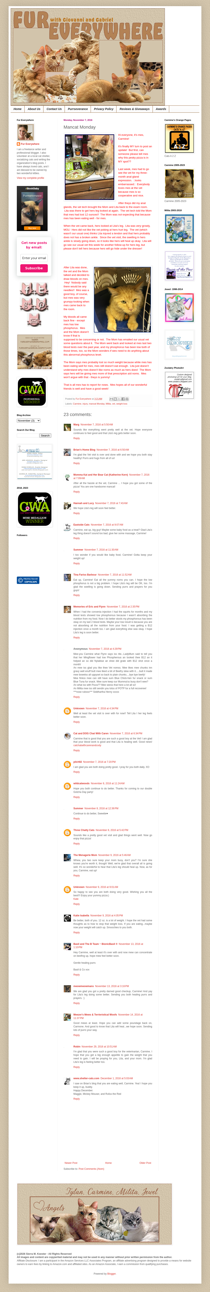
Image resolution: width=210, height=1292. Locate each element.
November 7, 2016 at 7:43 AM (111, 503)
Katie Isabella (81, 915)
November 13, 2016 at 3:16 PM (112, 986)
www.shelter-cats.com (86, 1078)
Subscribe (34, 268)
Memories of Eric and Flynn (89, 606)
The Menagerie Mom (85, 855)
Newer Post (71, 1163)
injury (85, 403)
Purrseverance (78, 109)
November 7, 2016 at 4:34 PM (102, 708)
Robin (76, 1046)
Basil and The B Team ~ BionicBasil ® (95, 944)
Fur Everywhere (30, 144)
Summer (78, 549)
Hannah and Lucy (83, 503)
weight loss (121, 403)
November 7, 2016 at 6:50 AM (113, 449)
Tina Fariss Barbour (85, 574)
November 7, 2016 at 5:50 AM (97, 424)
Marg (76, 424)
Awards (161, 109)
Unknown (78, 708)
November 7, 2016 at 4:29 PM (105, 648)
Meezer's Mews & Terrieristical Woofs (95, 1014)
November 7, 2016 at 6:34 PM (126, 733)
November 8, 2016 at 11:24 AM (107, 783)
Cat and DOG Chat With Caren (90, 733)
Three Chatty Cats (84, 830)
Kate (76, 899)
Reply (76, 438)
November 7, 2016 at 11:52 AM (114, 574)
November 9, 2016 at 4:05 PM (106, 915)
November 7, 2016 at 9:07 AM (107, 524)
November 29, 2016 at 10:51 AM (99, 1046)
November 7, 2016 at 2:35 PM (123, 606)
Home (18, 109)
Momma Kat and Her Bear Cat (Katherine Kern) (100, 474)
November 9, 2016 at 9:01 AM (102, 887)
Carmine (77, 403)
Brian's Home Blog (84, 449)
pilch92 (77, 761)
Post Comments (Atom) (91, 1168)
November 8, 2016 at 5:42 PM (112, 830)
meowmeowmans (83, 986)
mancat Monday (97, 403)
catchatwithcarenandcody (87, 745)
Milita (108, 403)
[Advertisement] (176, 467)
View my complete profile (30, 178)
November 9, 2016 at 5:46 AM (114, 855)
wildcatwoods (81, 783)
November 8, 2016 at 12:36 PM (101, 808)
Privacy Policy (103, 109)
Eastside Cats (81, 524)
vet (113, 403)
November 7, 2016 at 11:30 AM (101, 549)
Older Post (145, 1163)
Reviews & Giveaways (135, 109)
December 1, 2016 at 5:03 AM (116, 1078)
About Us (34, 109)
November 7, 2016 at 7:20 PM (99, 761)
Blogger (111, 1273)
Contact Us (54, 109)
